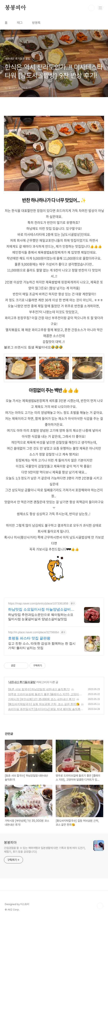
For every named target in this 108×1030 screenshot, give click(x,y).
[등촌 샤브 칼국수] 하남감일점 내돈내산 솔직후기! (39, 800)
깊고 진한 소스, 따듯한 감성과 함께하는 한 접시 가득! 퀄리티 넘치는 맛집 (42, 757)
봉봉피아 (15, 8)
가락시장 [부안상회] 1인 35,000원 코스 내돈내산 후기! (41, 810)
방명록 (36, 23)
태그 (20, 23)
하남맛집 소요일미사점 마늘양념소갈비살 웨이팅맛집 (41, 721)
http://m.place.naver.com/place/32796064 (33, 743)
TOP (100, 1017)
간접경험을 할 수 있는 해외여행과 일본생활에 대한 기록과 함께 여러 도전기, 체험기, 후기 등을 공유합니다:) (45, 961)
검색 (91, 8)
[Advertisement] (54, 139)
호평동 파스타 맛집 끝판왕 (29, 749)
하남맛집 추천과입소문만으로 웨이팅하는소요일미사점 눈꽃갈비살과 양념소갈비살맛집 (40, 728)
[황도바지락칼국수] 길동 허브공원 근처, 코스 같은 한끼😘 (43, 815)
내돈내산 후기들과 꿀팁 (22, 793)
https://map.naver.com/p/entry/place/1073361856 (38, 714)
